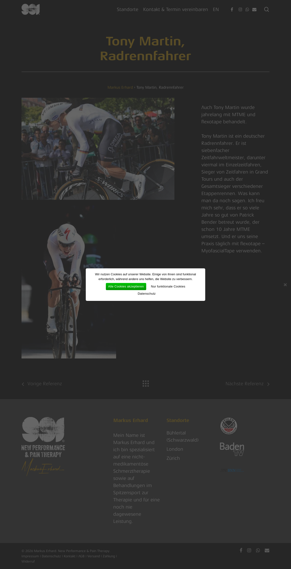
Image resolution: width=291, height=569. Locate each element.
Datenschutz (147, 293)
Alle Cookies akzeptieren (126, 286)
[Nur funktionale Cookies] (285, 284)
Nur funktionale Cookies (168, 286)
